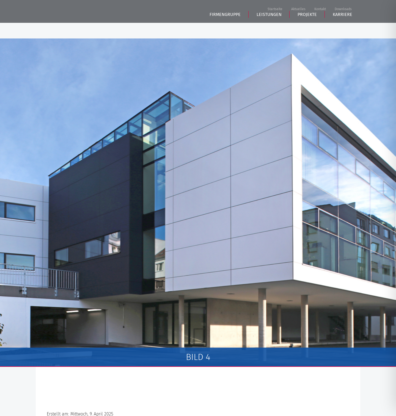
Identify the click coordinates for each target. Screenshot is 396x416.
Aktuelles (298, 9)
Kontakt (320, 9)
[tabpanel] (198, 202)
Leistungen (269, 30)
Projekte (307, 30)
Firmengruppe (225, 30)
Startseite (275, 9)
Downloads (343, 9)
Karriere (342, 30)
